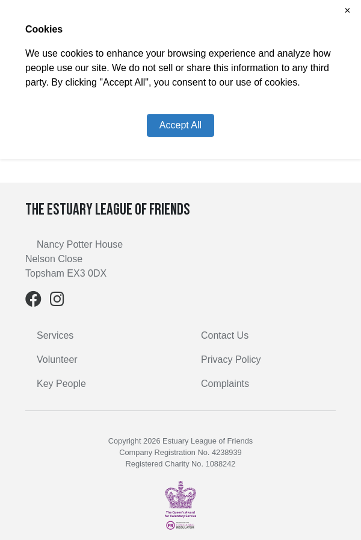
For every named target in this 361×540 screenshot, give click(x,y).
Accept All (180, 125)
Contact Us (224, 335)
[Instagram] (57, 302)
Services (55, 335)
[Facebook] (33, 302)
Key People (61, 383)
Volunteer (57, 359)
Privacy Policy (231, 359)
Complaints (225, 383)
